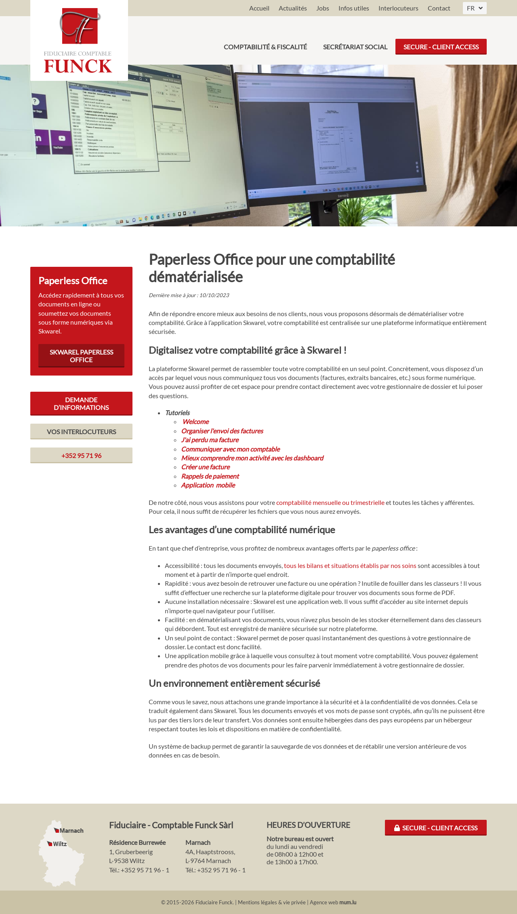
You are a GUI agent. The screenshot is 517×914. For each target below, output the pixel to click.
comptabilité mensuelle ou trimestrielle (330, 502)
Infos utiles (353, 8)
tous (291, 565)
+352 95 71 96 (81, 455)
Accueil (259, 8)
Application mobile (208, 485)
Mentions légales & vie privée (272, 902)
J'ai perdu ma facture (209, 439)
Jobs (322, 8)
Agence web (324, 902)
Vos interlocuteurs (81, 431)
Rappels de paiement (210, 476)
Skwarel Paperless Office (81, 355)
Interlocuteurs (398, 8)
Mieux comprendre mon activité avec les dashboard (252, 458)
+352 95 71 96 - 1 (145, 870)
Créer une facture (205, 467)
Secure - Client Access (441, 40)
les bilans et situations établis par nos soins (357, 565)
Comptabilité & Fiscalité (265, 40)
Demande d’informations (81, 403)
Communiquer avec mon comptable (230, 449)
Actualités (293, 8)
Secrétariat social (355, 40)
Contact (439, 8)
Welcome (195, 421)
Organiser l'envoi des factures (222, 431)
